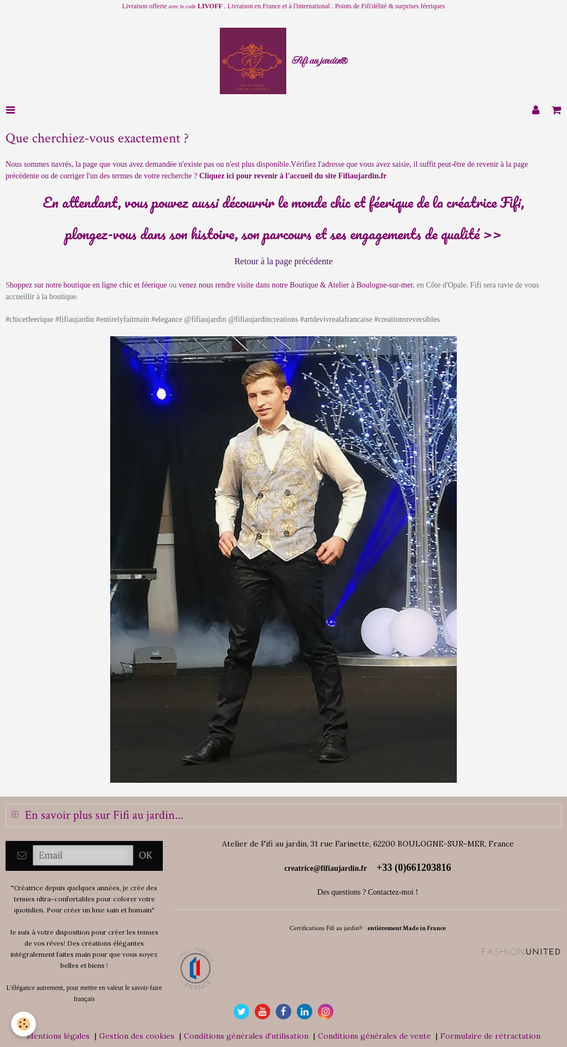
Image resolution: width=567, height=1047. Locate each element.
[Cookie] (23, 1024)
